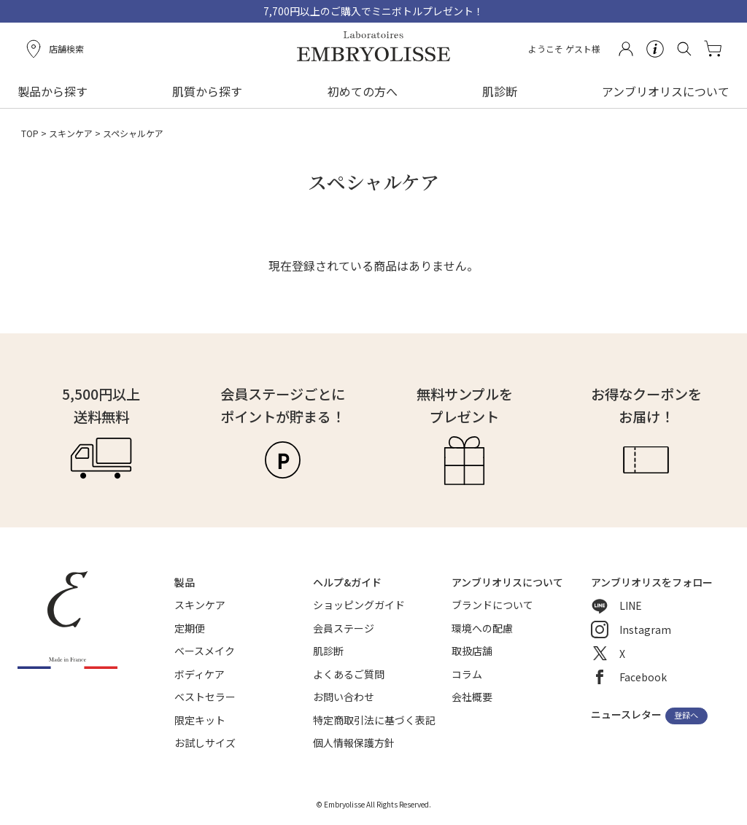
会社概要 (472, 696)
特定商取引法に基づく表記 (374, 720)
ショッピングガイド (359, 604)
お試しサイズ (205, 742)
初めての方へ (363, 91)
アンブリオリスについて (665, 91)
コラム (467, 674)
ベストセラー (205, 696)
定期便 (189, 628)
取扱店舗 (472, 650)
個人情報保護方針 (354, 742)
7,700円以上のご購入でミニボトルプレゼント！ (373, 11)
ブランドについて (492, 604)
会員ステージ (343, 628)
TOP (30, 133)
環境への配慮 (482, 628)
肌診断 (499, 91)
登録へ (686, 715)
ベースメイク (204, 650)
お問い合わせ (343, 696)
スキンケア (71, 133)
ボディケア (199, 674)
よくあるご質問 (348, 674)
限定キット (199, 720)
